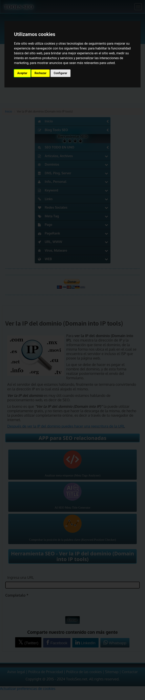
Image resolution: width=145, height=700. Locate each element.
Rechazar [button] (40, 73)
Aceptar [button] (22, 73)
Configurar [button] (60, 73)
